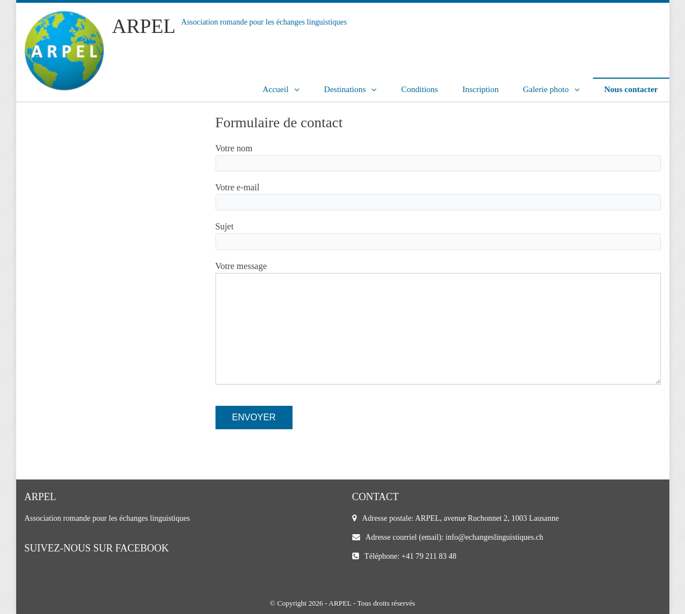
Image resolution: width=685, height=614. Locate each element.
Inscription (480, 89)
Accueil (275, 89)
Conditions (419, 89)
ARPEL (144, 26)
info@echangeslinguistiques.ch (494, 537)
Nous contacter (631, 89)
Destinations (345, 89)
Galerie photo (546, 89)
